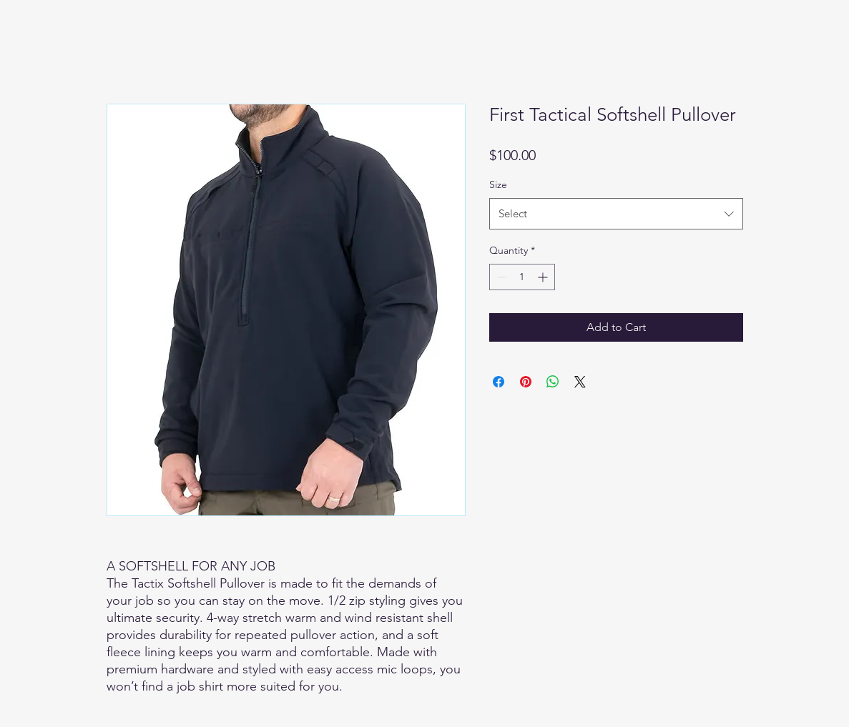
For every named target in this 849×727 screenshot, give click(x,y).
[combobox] (616, 213)
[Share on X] (580, 381)
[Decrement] (500, 277)
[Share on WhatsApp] (552, 381)
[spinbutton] (522, 277)
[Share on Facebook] (498, 381)
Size (498, 184)
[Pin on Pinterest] (525, 381)
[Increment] (544, 277)
